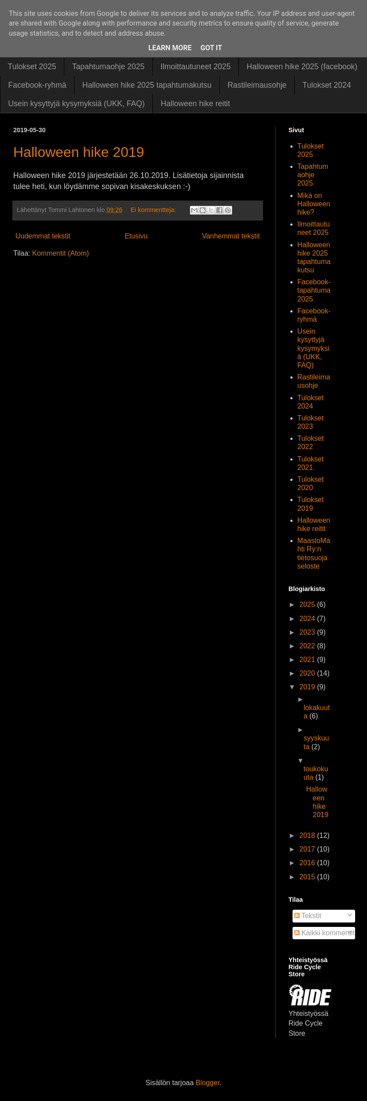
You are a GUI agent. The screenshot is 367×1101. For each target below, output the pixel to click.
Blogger (207, 1082)
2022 (308, 646)
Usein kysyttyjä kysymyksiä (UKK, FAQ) (76, 103)
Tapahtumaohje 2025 (108, 66)
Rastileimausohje (256, 85)
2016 (308, 863)
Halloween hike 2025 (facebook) (302, 66)
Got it (211, 48)
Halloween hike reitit (195, 103)
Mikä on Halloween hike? (313, 204)
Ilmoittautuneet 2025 (195, 66)
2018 (308, 835)
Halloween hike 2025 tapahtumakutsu (146, 85)
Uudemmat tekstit (42, 236)
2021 (308, 659)
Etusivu (136, 236)
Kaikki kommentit (324, 933)
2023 (308, 632)
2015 (308, 877)
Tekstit (308, 915)
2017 (308, 849)
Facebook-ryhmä (37, 85)
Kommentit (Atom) (60, 253)
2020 (308, 673)
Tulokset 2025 (32, 66)
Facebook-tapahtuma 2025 (314, 290)
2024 (308, 618)
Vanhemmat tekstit (230, 236)
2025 (308, 604)
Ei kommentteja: (154, 209)
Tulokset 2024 (327, 85)
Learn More (170, 48)
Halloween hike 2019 (78, 152)
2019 (308, 687)
